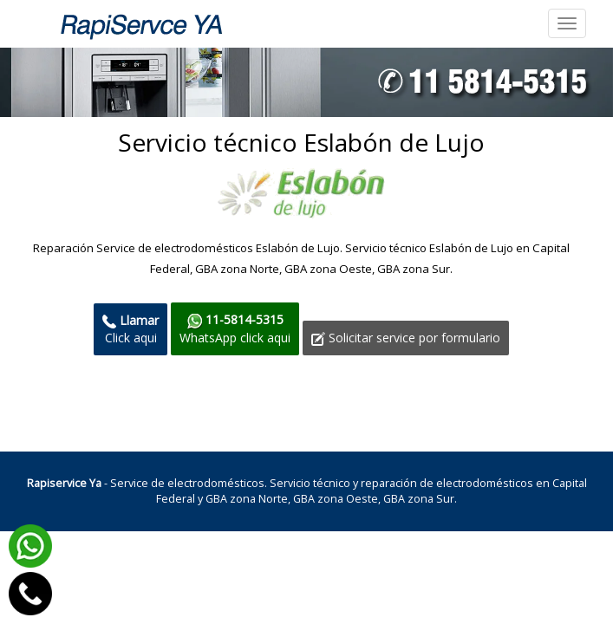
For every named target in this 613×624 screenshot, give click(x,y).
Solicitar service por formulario (405, 337)
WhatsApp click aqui (234, 328)
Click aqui (130, 329)
